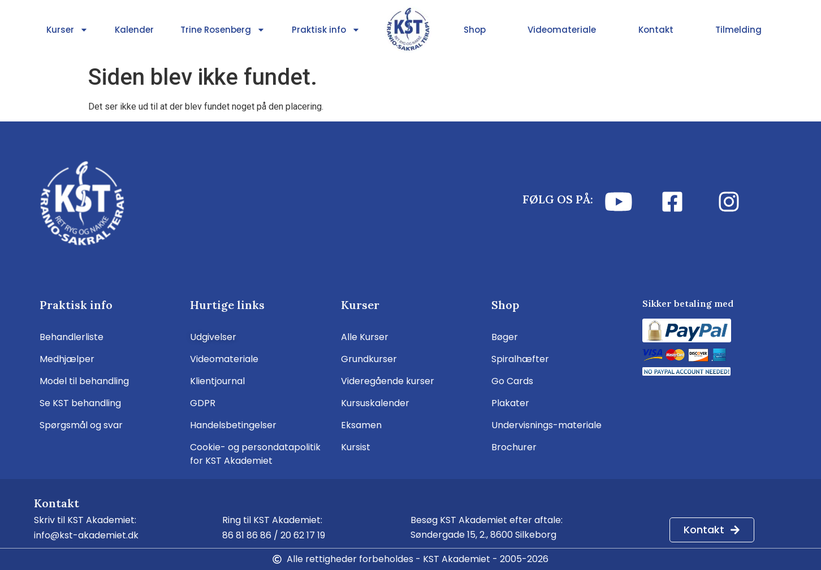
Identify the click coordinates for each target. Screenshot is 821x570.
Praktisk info (326, 30)
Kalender (134, 30)
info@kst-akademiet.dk (86, 535)
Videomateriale (562, 30)
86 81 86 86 (246, 535)
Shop (475, 30)
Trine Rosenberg (222, 30)
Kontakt (655, 30)
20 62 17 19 (302, 535)
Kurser (67, 30)
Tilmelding (738, 30)
